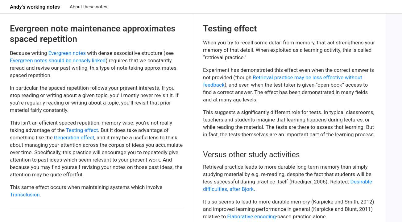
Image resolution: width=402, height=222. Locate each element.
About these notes (88, 7)
